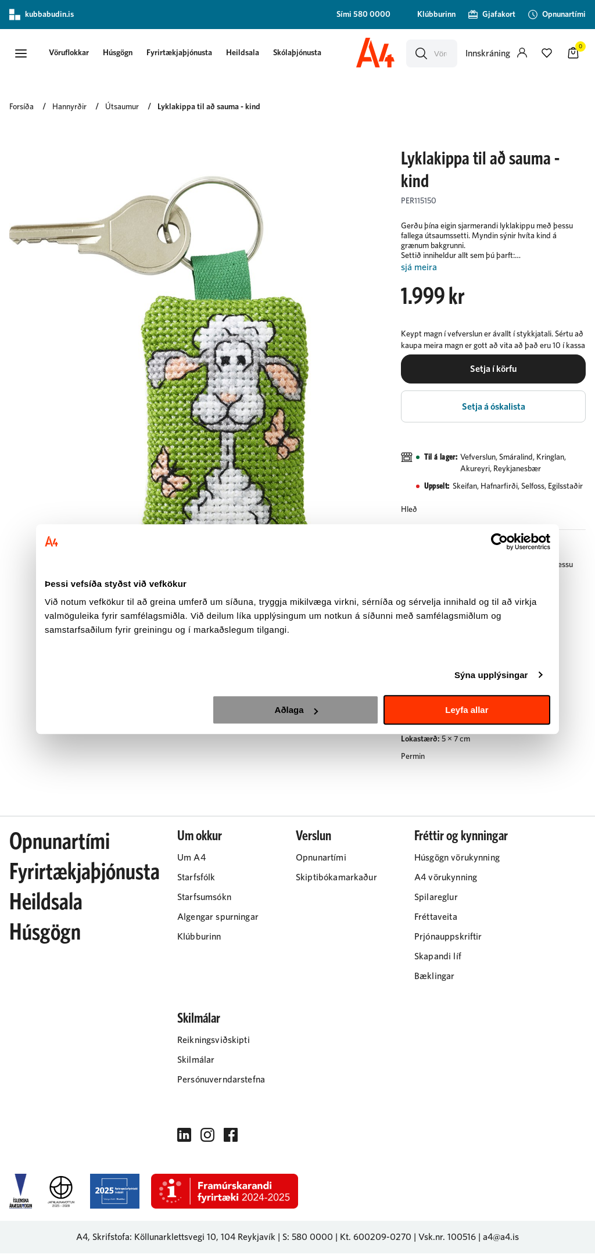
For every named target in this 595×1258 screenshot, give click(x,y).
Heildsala (247, 53)
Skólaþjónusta (302, 53)
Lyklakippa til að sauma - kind (208, 109)
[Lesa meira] (493, 269)
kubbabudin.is (41, 14)
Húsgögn (122, 53)
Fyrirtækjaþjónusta (184, 53)
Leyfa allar (466, 710)
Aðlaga (296, 710)
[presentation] (73, 54)
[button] (21, 54)
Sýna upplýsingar (491, 675)
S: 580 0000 (307, 1241)
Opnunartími (59, 846)
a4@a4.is (501, 1241)
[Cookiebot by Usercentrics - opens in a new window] (499, 541)
